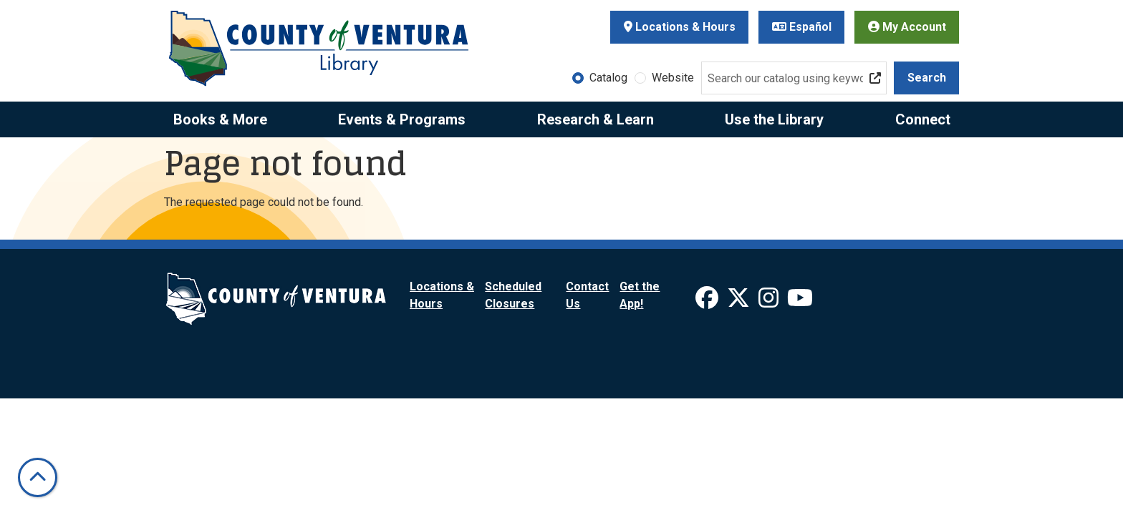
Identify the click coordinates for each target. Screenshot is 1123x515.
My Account (907, 27)
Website (673, 77)
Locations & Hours (680, 27)
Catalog (608, 77)
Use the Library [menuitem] (774, 119)
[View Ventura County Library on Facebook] (708, 302)
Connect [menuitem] (922, 119)
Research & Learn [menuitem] (595, 119)
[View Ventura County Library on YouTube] (800, 302)
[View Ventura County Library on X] (740, 302)
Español (802, 27)
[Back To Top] (37, 477)
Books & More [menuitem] (220, 119)
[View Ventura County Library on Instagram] (769, 302)
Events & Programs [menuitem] (402, 119)
